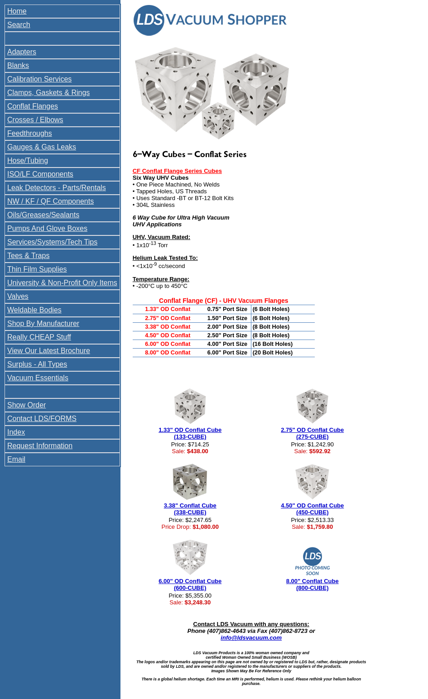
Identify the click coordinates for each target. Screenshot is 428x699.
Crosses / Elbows (35, 120)
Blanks (18, 65)
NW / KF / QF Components (50, 201)
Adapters (21, 52)
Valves (18, 296)
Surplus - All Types (37, 364)
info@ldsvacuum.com (251, 637)
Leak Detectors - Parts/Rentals (56, 188)
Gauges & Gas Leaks (41, 147)
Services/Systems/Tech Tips (52, 242)
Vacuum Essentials (37, 378)
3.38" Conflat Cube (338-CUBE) (190, 509)
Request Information (39, 446)
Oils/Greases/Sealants (43, 215)
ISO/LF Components (40, 174)
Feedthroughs (29, 133)
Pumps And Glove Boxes (47, 228)
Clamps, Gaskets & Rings (48, 92)
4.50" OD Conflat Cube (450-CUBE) (312, 509)
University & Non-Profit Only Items (62, 283)
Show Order (26, 405)
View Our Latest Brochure (48, 350)
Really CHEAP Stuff (39, 337)
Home (17, 11)
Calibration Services (39, 79)
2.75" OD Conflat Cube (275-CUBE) (312, 433)
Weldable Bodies (34, 310)
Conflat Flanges (32, 106)
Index (16, 432)
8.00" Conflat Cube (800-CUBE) (312, 584)
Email (16, 459)
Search (18, 25)
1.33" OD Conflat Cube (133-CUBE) (190, 433)
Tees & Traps (28, 255)
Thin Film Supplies (37, 269)
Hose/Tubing (27, 160)
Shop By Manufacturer (43, 323)
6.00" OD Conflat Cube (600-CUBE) (190, 584)
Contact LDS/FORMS (42, 418)
